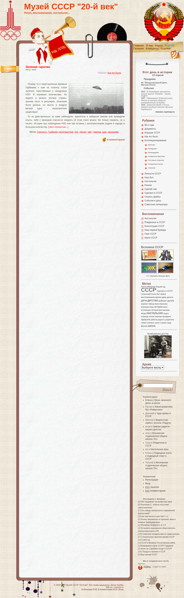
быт (158, 294)
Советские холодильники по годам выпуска (160, 534)
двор (164, 297)
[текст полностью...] (58, 127)
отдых (166, 313)
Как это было (114, 73)
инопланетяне (66, 132)
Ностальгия (150, 181)
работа (154, 319)
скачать (150, 323)
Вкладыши (152, 149)
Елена (148, 400)
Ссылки (166, 48)
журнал (144, 304)
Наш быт (149, 177)
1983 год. (146, 540)
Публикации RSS (89, 589)
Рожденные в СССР (155, 222)
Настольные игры (159, 449)
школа (151, 325)
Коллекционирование (155, 140)
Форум (169, 45)
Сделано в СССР (153, 193)
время (158, 297)
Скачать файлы (152, 196)
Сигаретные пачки (155, 164)
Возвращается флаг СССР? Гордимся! (156, 546)
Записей (152, 487)
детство (152, 300)
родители (169, 319)
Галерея (138, 48)
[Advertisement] (71, 80)
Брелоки (151, 145)
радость (161, 319)
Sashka (120, 585)
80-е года (149, 125)
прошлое (145, 319)
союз (157, 323)
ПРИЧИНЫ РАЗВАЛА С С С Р (153, 525)
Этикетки (151, 168)
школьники (113, 132)
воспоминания (148, 297)
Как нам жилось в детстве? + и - (155, 516)
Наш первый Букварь (155, 230)
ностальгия (154, 313)
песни (151, 316)
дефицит (162, 301)
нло (76, 132)
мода (143, 313)
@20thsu (147, 567)
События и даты (153, 200)
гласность (42, 132)
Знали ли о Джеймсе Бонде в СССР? (156, 549)
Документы (150, 129)
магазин (166, 310)
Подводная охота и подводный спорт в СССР (158, 456)
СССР (148, 290)
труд (169, 323)
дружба (170, 301)
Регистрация (151, 480)
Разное (148, 185)
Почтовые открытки (156, 160)
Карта (159, 45)
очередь (145, 316)
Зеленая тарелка (38, 66)
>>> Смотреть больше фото (158, 276)
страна (163, 323)
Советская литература (156, 204)
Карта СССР (151, 237)
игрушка (163, 304)
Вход (147, 483)
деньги (170, 297)
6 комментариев (116, 139)
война (163, 294)
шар (104, 132)
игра (156, 303)
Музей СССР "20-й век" (71, 6)
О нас (149, 45)
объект (83, 132)
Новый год (160, 287)
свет (90, 132)
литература (156, 310)
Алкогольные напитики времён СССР (158, 537)
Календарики (153, 152)
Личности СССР (153, 173)
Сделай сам (151, 189)
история (158, 307)
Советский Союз (148, 294)
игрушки (145, 307)
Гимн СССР (150, 234)
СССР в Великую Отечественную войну (158, 543)
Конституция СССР (154, 226)
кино (165, 307)
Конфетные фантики (156, 156)
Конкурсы (152, 48)
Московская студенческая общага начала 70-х (156, 436)
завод (151, 304)
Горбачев (53, 132)
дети (144, 300)
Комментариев (155, 491)
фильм (144, 326)
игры (151, 307)
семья (144, 323)
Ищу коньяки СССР (148, 555)
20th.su (109, 587)
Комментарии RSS (108, 589)
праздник (166, 316)
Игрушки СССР (152, 132)
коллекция (146, 310)
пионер (158, 316)
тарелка (97, 132)
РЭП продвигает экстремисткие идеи (156, 502)
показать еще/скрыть (165, 112)
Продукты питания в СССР (153, 552)
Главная (138, 45)
